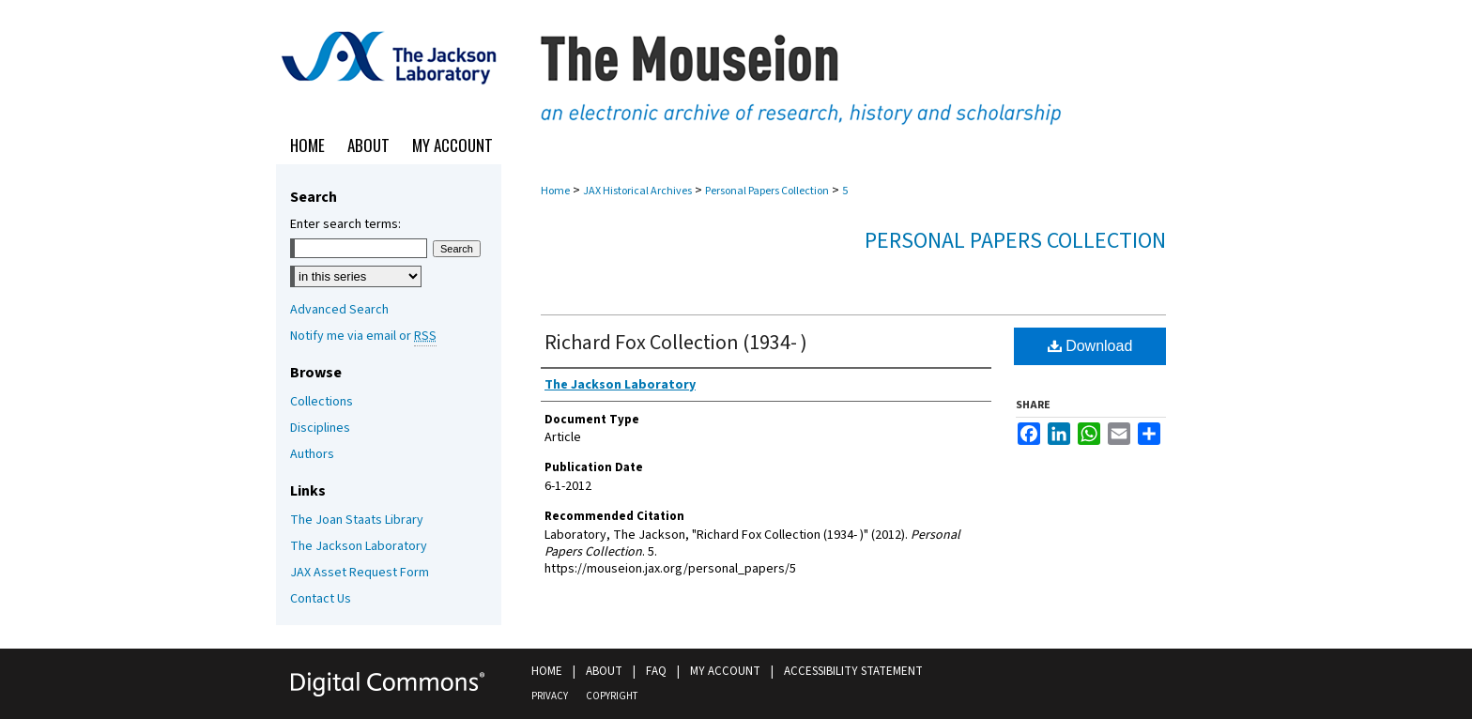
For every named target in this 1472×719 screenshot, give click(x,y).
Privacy (549, 696)
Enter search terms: (345, 224)
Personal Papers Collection (767, 191)
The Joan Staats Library (356, 520)
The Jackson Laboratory (358, 546)
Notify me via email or (363, 336)
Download (1090, 346)
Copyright (611, 696)
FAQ (656, 671)
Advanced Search (339, 309)
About (604, 671)
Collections (321, 401)
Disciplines (320, 428)
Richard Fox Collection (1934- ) (675, 343)
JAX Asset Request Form (359, 572)
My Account (725, 671)
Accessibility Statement (853, 671)
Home (555, 191)
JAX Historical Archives (637, 191)
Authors (312, 454)
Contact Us (320, 598)
